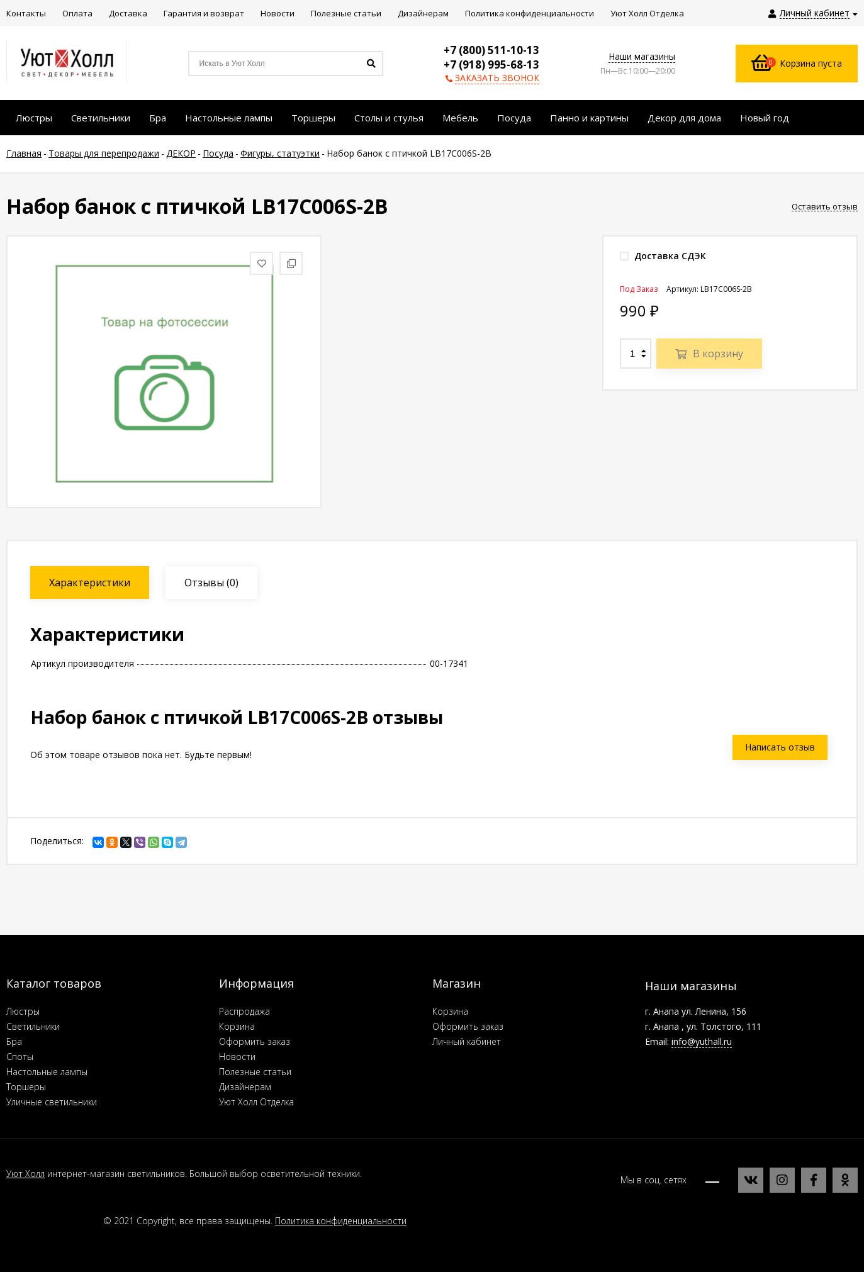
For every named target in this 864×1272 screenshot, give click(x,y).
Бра (14, 1041)
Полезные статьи (255, 1072)
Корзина (237, 1026)
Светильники (33, 1026)
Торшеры (26, 1087)
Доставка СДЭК (663, 256)
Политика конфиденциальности (341, 1221)
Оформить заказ (254, 1041)
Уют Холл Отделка (256, 1102)
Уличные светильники (51, 1102)
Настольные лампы (46, 1072)
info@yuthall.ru (701, 1041)
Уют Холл (25, 1174)
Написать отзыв (780, 747)
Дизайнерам (245, 1087)
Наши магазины (642, 56)
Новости (237, 1057)
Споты (19, 1057)
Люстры (23, 1011)
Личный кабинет (466, 1041)
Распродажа (244, 1011)
